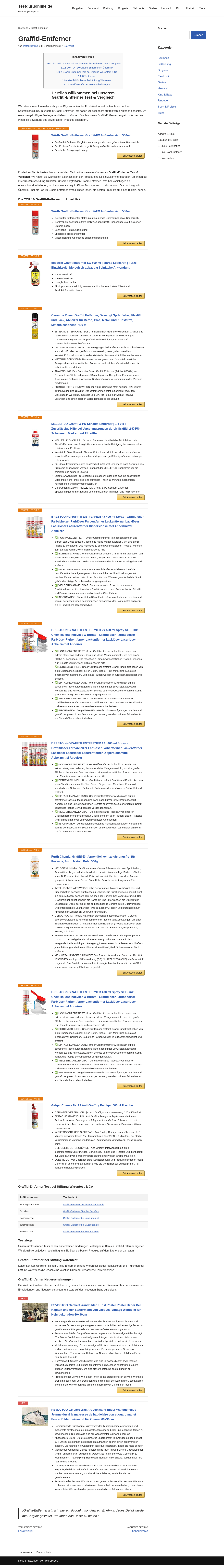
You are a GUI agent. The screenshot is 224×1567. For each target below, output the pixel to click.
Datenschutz (44, 1554)
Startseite (23, 28)
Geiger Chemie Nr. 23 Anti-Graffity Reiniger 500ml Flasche (92, 1106)
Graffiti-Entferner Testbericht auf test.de (83, 1205)
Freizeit (190, 8)
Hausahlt (166, 8)
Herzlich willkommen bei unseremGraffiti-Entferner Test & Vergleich (83, 63)
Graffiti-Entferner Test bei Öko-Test (81, 1212)
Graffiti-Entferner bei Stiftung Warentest (87, 80)
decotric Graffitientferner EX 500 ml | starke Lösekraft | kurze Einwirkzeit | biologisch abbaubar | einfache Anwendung (94, 266)
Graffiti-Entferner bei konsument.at (81, 1219)
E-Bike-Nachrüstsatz (170, 152)
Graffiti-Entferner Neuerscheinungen (87, 84)
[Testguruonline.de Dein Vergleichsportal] (35, 8)
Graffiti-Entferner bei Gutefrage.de (81, 1226)
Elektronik (138, 8)
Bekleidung (164, 64)
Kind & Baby (165, 95)
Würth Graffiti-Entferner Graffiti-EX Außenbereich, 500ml (90, 136)
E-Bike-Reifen (166, 159)
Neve (21, 1562)
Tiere (202, 8)
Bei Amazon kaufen (132, 156)
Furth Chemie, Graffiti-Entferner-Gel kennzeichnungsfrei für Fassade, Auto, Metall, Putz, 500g (93, 860)
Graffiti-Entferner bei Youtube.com (81, 1233)
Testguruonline (30, 46)
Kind (178, 8)
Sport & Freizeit (167, 107)
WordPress (51, 1562)
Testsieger (87, 76)
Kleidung (108, 8)
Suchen (198, 35)
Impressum (25, 1554)
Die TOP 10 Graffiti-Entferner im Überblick (87, 68)
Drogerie (123, 8)
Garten (153, 8)
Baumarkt (92, 8)
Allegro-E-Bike (166, 134)
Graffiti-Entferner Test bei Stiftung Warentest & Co (87, 72)
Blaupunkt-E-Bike (168, 140)
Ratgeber (76, 8)
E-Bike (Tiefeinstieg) (169, 146)
